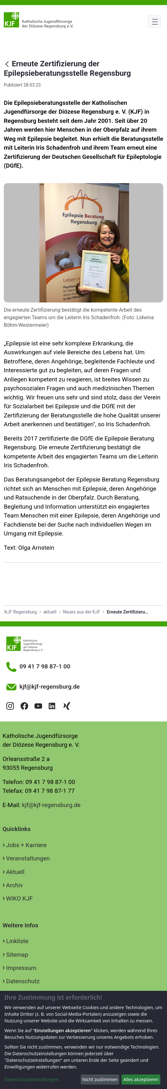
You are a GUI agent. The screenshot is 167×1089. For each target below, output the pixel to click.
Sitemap (17, 954)
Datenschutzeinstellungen (31, 1079)
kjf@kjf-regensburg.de (51, 805)
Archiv (14, 885)
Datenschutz (23, 981)
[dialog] (83, 1040)
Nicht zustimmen (100, 1079)
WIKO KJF (19, 898)
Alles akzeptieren (140, 1079)
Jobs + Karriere (26, 845)
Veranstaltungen (28, 858)
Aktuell (15, 872)
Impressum (21, 968)
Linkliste (17, 941)
